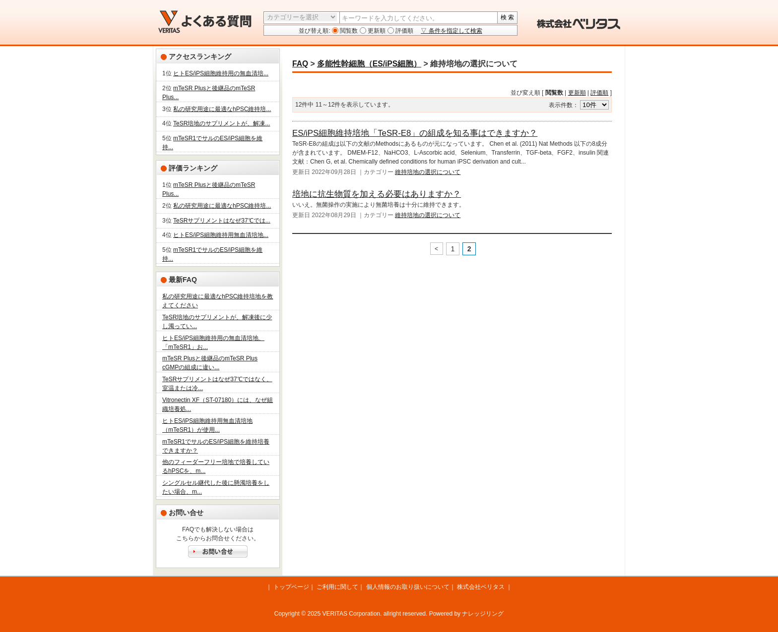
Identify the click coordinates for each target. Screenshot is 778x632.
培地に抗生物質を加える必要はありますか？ (376, 194)
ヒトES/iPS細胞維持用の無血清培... (220, 73)
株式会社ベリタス (481, 586)
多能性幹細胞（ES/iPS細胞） (369, 63)
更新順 (376, 30)
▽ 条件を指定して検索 (451, 30)
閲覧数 (348, 30)
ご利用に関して (337, 586)
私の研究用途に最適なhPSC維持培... (222, 109)
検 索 (507, 17)
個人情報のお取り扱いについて (408, 586)
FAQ (300, 63)
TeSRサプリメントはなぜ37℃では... (221, 220)
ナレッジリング (483, 613)
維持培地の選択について (427, 172)
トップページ (291, 586)
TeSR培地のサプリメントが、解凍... (221, 123)
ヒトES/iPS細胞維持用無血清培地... (220, 234)
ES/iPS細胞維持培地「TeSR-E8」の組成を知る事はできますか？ (414, 133)
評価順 (403, 30)
